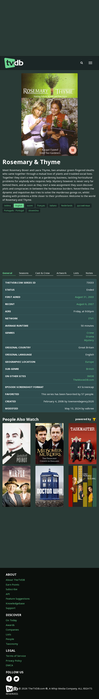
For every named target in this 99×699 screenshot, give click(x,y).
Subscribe (11, 589)
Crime (90, 332)
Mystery (89, 340)
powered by (86, 419)
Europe (89, 361)
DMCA (9, 665)
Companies (12, 629)
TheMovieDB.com (83, 379)
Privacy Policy (14, 660)
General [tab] (7, 273)
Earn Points (12, 584)
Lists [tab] (76, 273)
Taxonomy (12, 643)
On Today (11, 620)
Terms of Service (16, 655)
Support (10, 608)
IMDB (90, 376)
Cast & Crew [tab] (42, 273)
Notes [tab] (89, 273)
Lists (8, 634)
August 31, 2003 (84, 297)
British (90, 368)
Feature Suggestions (18, 598)
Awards (10, 625)
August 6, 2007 (85, 304)
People (10, 639)
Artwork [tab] (62, 273)
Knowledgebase (15, 603)
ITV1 (91, 318)
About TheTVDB (15, 579)
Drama (90, 336)
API (8, 594)
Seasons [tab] (23, 273)
